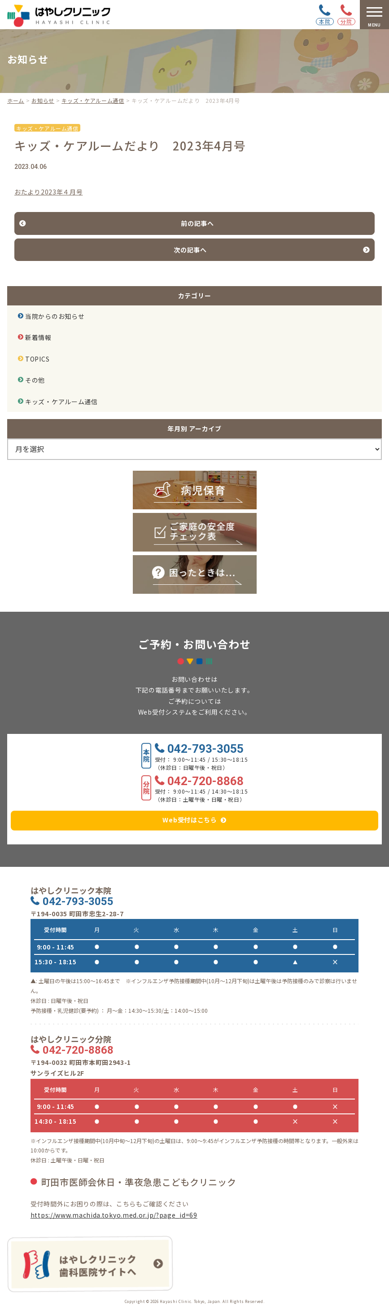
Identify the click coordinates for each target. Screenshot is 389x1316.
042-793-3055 (205, 749)
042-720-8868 (205, 781)
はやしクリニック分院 (71, 1039)
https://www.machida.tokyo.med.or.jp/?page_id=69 (114, 1214)
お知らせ (42, 100)
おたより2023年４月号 (48, 191)
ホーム (15, 100)
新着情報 (38, 337)
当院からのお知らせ (54, 316)
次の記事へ (190, 249)
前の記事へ (197, 223)
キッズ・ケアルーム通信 (92, 100)
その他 (35, 379)
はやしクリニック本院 (71, 890)
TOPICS (37, 358)
